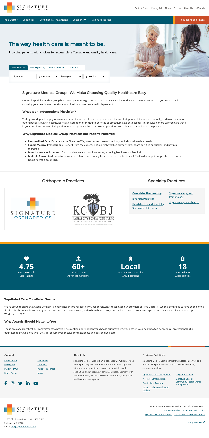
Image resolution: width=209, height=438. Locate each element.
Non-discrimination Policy (193, 410)
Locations (79, 19)
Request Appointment (192, 19)
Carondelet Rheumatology (147, 193)
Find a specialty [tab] (37, 67)
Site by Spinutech (196, 422)
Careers (177, 8)
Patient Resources (101, 19)
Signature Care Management (157, 374)
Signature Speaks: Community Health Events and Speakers (188, 381)
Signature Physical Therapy (184, 202)
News (168, 8)
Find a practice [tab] (56, 67)
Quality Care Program (153, 383)
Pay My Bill (156, 8)
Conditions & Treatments (54, 19)
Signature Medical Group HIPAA (158, 414)
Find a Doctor (10, 19)
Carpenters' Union (184, 374)
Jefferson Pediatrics (143, 198)
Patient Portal (141, 8)
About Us (188, 8)
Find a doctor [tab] (18, 67)
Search (200, 8)
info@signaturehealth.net (23, 426)
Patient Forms (11, 368)
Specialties (29, 19)
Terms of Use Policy (171, 410)
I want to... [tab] (75, 67)
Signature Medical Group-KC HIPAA (189, 414)
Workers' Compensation (154, 378)
